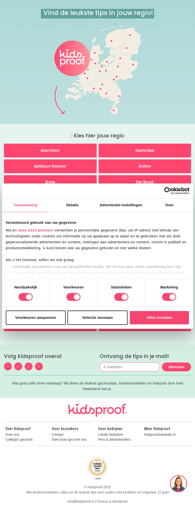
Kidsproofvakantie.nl (159, 434)
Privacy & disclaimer (112, 501)
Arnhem (145, 166)
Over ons (12, 434)
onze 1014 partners (35, 230)
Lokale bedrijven (110, 434)
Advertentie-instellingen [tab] (121, 205)
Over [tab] (169, 205)
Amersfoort (50, 150)
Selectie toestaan (97, 317)
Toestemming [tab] (26, 205)
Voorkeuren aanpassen (35, 317)
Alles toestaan (159, 317)
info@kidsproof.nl (80, 501)
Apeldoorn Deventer (50, 166)
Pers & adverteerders (114, 439)
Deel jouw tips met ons (69, 439)
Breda (50, 182)
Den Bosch (145, 182)
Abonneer (176, 367)
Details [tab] (72, 205)
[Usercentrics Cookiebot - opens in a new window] (167, 190)
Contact (58, 434)
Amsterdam (144, 150)
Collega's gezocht (19, 439)
